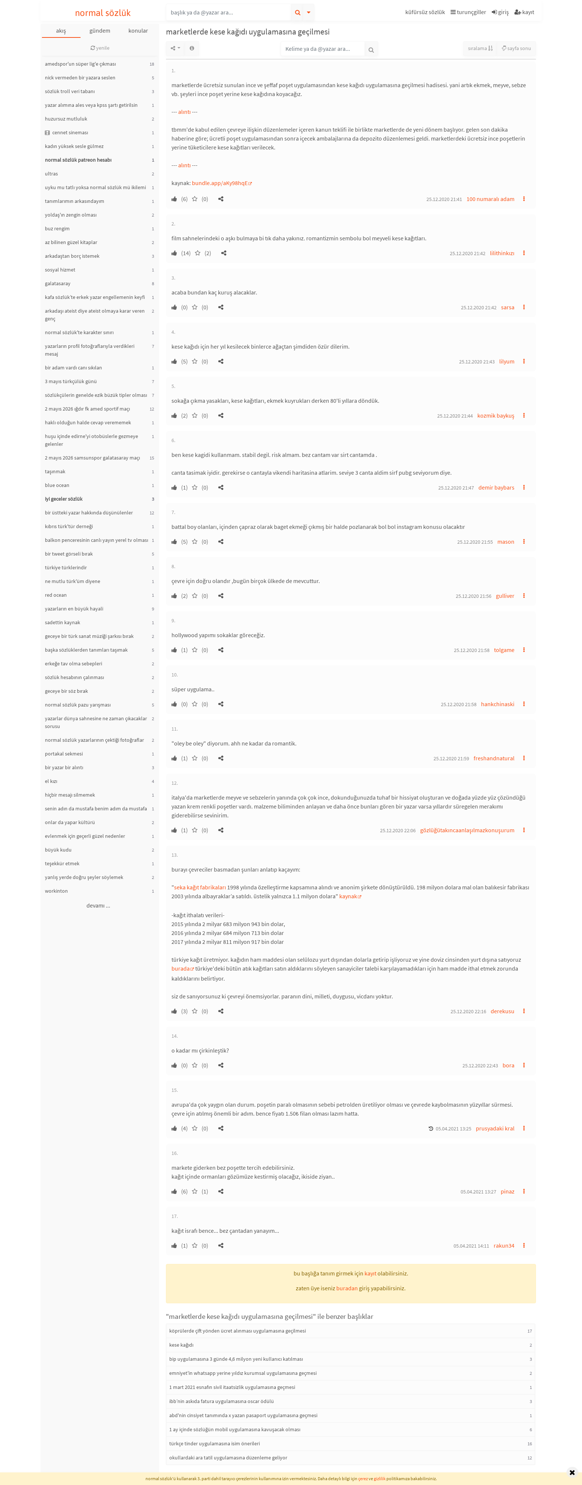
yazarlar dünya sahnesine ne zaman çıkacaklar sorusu (96, 722)
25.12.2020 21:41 (444, 199)
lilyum (506, 361)
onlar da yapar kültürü (70, 822)
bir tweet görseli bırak (69, 553)
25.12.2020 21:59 (451, 758)
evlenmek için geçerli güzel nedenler (85, 836)
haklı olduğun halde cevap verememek (88, 422)
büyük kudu (58, 849)
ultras (51, 173)
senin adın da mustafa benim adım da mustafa (96, 808)
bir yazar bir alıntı (64, 767)
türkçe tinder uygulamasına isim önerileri (214, 1443)
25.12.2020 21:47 (456, 487)
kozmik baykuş (495, 415)
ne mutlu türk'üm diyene (72, 581)
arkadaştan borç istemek (72, 256)
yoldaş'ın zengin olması (71, 214)
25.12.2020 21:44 (455, 415)
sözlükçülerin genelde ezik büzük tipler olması (96, 395)
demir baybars (496, 487)
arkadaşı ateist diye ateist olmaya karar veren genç (95, 314)
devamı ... (98, 905)
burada (180, 968)
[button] (426, 13)
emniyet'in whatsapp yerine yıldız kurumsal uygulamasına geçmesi (243, 1373)
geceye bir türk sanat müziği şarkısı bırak (89, 636)
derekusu (502, 1011)
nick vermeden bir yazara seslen (80, 77)
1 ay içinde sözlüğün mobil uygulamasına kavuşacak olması (234, 1429)
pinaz (507, 1191)
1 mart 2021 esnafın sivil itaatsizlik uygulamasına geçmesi (232, 1387)
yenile (100, 48)
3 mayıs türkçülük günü (71, 381)
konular (138, 30)
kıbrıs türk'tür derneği (69, 526)
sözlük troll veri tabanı (70, 91)
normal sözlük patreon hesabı (78, 160)
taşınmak (55, 471)
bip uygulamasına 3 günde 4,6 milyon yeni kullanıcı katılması (236, 1359)
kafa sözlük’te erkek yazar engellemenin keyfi (95, 297)
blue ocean (57, 485)
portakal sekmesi (64, 753)
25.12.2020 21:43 (477, 361)
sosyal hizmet (60, 269)
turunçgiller (468, 12)
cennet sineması (66, 132)
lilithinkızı (502, 253)
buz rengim (57, 228)
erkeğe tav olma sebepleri (73, 663)
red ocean (56, 595)
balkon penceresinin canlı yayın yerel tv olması (96, 540)
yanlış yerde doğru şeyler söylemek (84, 877)
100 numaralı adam (490, 198)
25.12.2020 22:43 (480, 1065)
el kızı (51, 781)
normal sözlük (103, 13)
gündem (99, 30)
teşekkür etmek (62, 863)
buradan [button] (347, 1288)
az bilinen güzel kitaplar (71, 242)
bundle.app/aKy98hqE (220, 183)
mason (505, 541)
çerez (363, 1478)
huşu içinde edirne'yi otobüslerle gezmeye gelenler (91, 440)
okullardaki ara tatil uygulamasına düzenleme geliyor (228, 1457)
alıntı (184, 111)
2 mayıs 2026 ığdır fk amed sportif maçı (87, 408)
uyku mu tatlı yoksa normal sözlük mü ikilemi (95, 187)
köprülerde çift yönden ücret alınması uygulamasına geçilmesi (237, 1330)
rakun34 (504, 1245)
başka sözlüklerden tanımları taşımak (86, 649)
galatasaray (58, 283)
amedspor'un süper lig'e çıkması (80, 63)
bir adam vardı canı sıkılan (73, 367)
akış (61, 30)
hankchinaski (497, 704)
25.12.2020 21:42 (467, 253)
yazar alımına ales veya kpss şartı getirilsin (91, 105)
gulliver (505, 595)
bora (508, 1065)
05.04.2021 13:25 (453, 1128)
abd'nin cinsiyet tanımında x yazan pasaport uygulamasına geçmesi (243, 1415)
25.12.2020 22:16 (468, 1011)
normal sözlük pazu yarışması (78, 704)
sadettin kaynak (62, 622)
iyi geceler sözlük (63, 498)
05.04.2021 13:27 (478, 1191)
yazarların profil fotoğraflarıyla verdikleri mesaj (89, 350)
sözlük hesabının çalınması (74, 677)
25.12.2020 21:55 (475, 542)
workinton (56, 891)
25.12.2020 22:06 (398, 830)
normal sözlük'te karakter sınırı (79, 332)
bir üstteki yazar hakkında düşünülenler (89, 512)
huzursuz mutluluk (66, 118)
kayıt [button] (370, 1273)
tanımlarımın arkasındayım (74, 201)
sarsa (507, 307)
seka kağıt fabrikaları (200, 887)
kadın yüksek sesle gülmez (74, 146)
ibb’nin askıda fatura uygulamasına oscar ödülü (221, 1401)
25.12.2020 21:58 (472, 650)
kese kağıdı (181, 1344)
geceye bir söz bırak (66, 691)
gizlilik (380, 1478)
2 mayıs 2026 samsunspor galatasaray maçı (92, 457)
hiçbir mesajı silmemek (70, 794)
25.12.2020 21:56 (473, 596)
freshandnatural (494, 758)
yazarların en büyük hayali (74, 608)
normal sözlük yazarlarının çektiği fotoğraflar (94, 740)
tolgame (504, 649)
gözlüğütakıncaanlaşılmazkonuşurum (467, 830)
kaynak (348, 896)
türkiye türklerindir (66, 567)
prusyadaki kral (495, 1128)
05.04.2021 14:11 (471, 1245)
